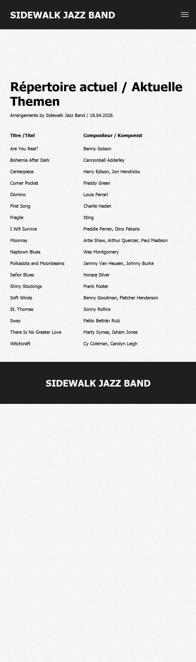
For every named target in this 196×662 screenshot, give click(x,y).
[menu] (184, 14)
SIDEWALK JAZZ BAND (62, 14)
